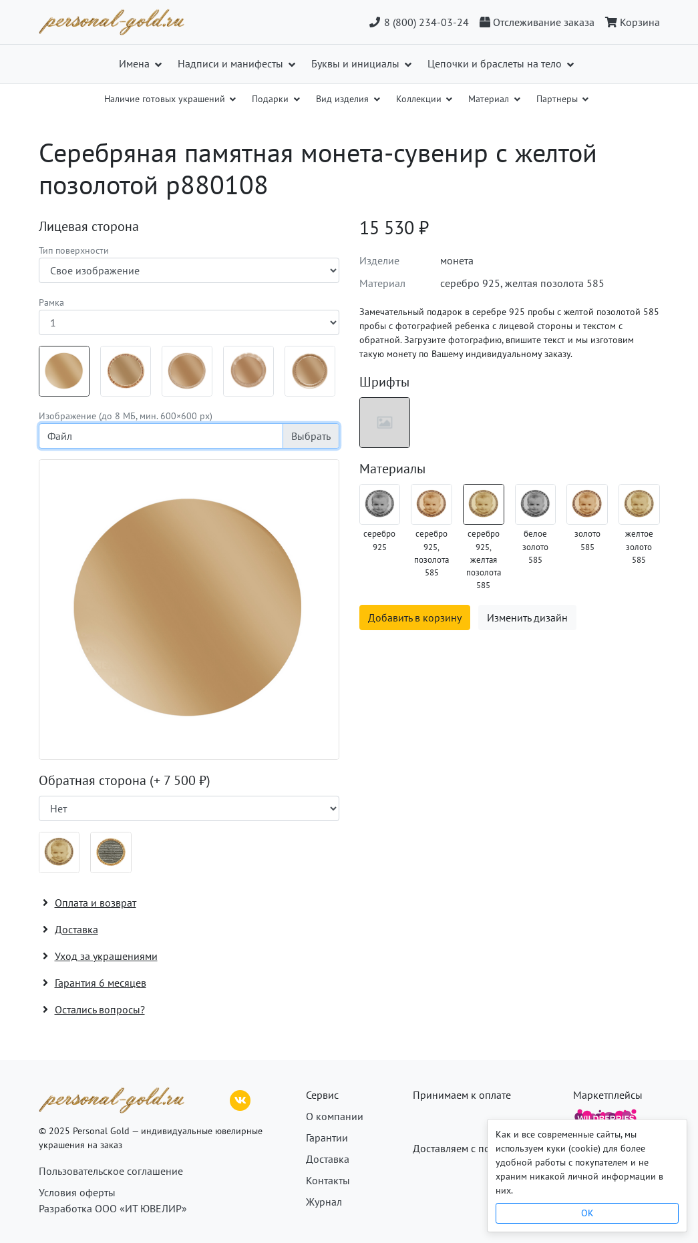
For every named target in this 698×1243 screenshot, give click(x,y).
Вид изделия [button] (343, 99)
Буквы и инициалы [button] (356, 63)
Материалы (392, 468)
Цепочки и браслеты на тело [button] (495, 63)
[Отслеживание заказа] (537, 22)
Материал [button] (490, 99)
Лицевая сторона (89, 226)
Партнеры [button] (558, 99)
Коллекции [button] (420, 99)
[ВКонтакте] (240, 1098)
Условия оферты (77, 1192)
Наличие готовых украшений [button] (166, 99)
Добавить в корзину (415, 617)
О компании (334, 1116)
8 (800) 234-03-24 (418, 22)
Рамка (51, 302)
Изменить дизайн (527, 617)
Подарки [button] (271, 99)
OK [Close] (587, 1213)
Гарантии (327, 1137)
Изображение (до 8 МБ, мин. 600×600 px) (125, 416)
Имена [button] (135, 63)
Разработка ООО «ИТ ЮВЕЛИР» (113, 1208)
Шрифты (384, 382)
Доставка (327, 1159)
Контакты (328, 1180)
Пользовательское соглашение (111, 1171)
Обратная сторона (124, 780)
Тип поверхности (74, 250)
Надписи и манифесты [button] (232, 63)
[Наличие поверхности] (189, 808)
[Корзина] (630, 22)
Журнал (324, 1201)
